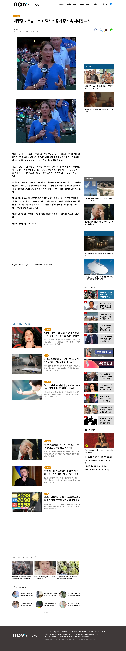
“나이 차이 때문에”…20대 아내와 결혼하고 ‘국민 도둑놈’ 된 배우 (50, 605)
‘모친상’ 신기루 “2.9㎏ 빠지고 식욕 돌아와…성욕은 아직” (44, 578)
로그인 (47, 632)
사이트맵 (103, 632)
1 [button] (44, 612)
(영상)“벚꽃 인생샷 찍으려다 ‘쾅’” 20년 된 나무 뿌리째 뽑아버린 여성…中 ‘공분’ (67, 578)
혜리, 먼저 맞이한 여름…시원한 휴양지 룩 (74, 604)
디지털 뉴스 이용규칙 (94, 632)
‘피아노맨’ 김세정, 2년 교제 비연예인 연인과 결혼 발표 (74, 595)
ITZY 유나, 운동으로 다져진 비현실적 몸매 (26, 604)
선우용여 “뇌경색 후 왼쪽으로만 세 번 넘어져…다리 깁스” (26, 595)
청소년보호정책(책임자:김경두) (79, 632)
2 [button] (46, 612)
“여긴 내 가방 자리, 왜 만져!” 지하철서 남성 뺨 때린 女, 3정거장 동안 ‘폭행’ (22, 578)
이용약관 (58, 632)
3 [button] (47, 612)
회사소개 (52, 632)
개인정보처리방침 (66, 632)
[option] (22, 570)
